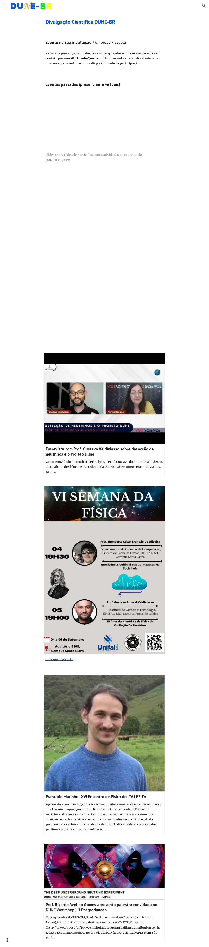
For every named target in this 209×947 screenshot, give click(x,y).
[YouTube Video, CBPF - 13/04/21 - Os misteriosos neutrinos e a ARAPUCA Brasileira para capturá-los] (104, 303)
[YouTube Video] (104, 214)
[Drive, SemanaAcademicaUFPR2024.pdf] (96, 119)
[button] (5, 5)
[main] (89, 22)
